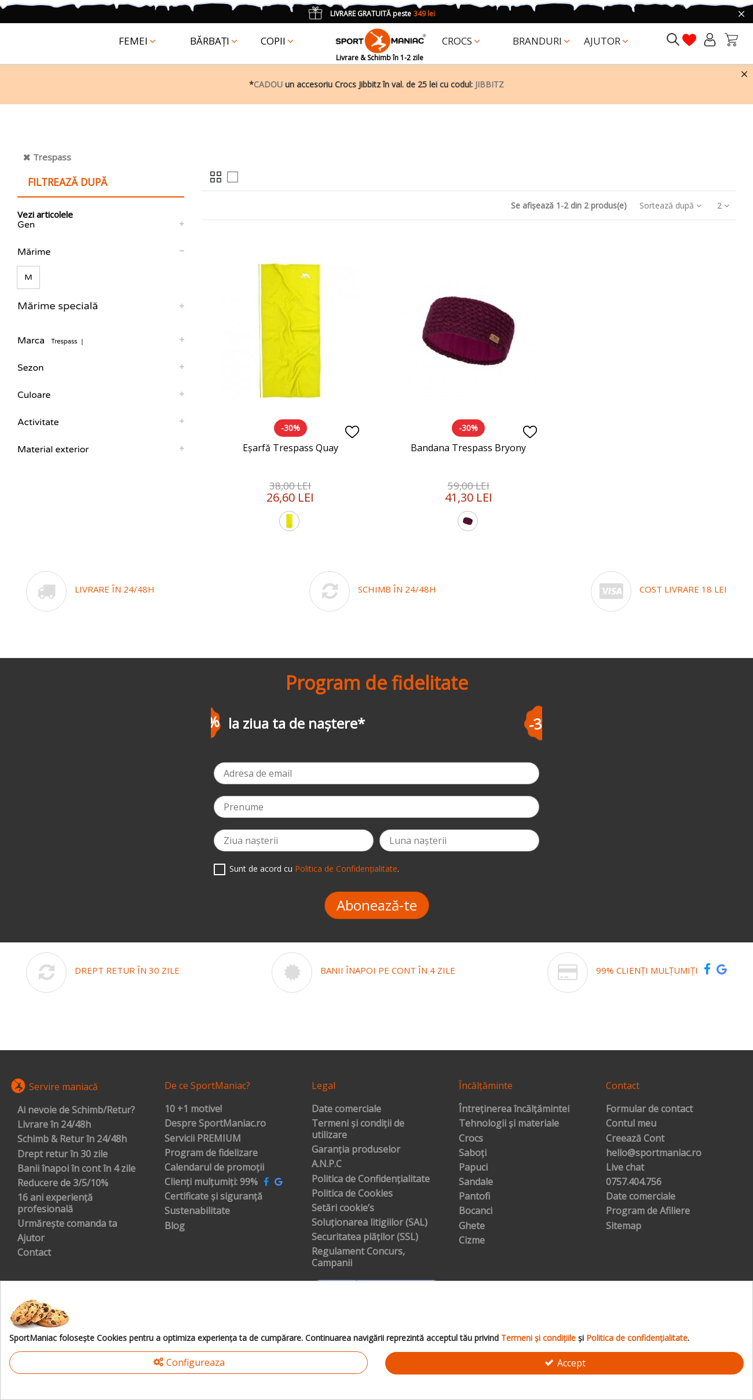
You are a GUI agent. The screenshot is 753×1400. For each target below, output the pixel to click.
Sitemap (623, 1226)
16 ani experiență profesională (55, 1203)
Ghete (472, 1226)
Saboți (473, 1153)
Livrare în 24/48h (54, 1125)
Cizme (472, 1241)
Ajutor (31, 1238)
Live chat (625, 1168)
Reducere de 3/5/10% (62, 1183)
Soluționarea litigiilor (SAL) (369, 1223)
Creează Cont (635, 1139)
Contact (34, 1253)
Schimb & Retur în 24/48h (72, 1139)
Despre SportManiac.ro (215, 1123)
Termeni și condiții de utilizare (358, 1129)
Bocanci (475, 1211)
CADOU (268, 84)
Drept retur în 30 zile (62, 1154)
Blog (175, 1226)
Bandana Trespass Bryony (468, 447)
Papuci (473, 1168)
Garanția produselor (356, 1150)
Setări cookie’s (343, 1208)
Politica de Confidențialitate (346, 868)
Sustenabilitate (197, 1211)
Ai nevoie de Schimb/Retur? (76, 1110)
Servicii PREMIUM (203, 1139)
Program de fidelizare (211, 1153)
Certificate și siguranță (213, 1196)
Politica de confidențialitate (637, 1337)
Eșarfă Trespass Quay (290, 447)
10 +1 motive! (193, 1109)
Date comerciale (346, 1109)
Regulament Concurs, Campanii (358, 1257)
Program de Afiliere (648, 1211)
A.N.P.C (327, 1164)
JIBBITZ (489, 84)
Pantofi (474, 1196)
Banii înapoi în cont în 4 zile (76, 1169)
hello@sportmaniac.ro (653, 1153)
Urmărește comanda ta (67, 1224)
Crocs (471, 1139)
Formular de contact (649, 1109)
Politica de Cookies (352, 1194)
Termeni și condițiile (538, 1337)
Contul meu (631, 1123)
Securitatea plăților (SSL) (365, 1237)
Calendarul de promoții (214, 1168)
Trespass (52, 157)
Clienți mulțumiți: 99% (211, 1182)
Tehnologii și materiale (509, 1123)
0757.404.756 (633, 1182)
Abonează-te (377, 905)
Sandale (476, 1182)
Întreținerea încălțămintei (514, 1109)
